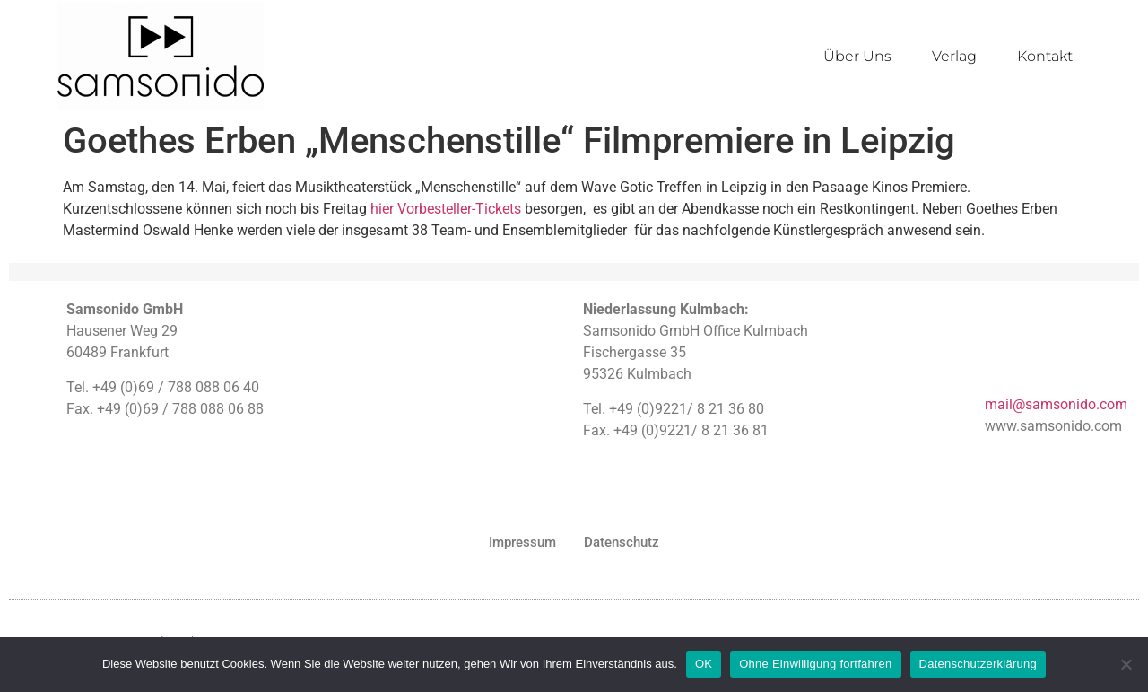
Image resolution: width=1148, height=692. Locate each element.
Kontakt (1045, 56)
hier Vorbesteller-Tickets (445, 208)
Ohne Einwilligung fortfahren (815, 663)
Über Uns (857, 56)
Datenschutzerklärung (978, 663)
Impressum (522, 542)
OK (703, 663)
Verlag (954, 56)
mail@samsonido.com (1056, 404)
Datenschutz (621, 542)
